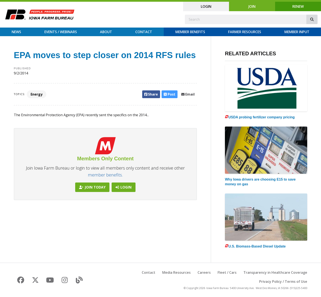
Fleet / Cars (227, 272)
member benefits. (105, 175)
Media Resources (176, 272)
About (106, 31)
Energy (36, 94)
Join (252, 6)
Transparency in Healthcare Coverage (275, 272)
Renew (298, 6)
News (16, 31)
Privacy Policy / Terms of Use (283, 281)
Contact (143, 31)
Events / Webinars (60, 31)
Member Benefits (190, 31)
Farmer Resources (244, 31)
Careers (204, 272)
